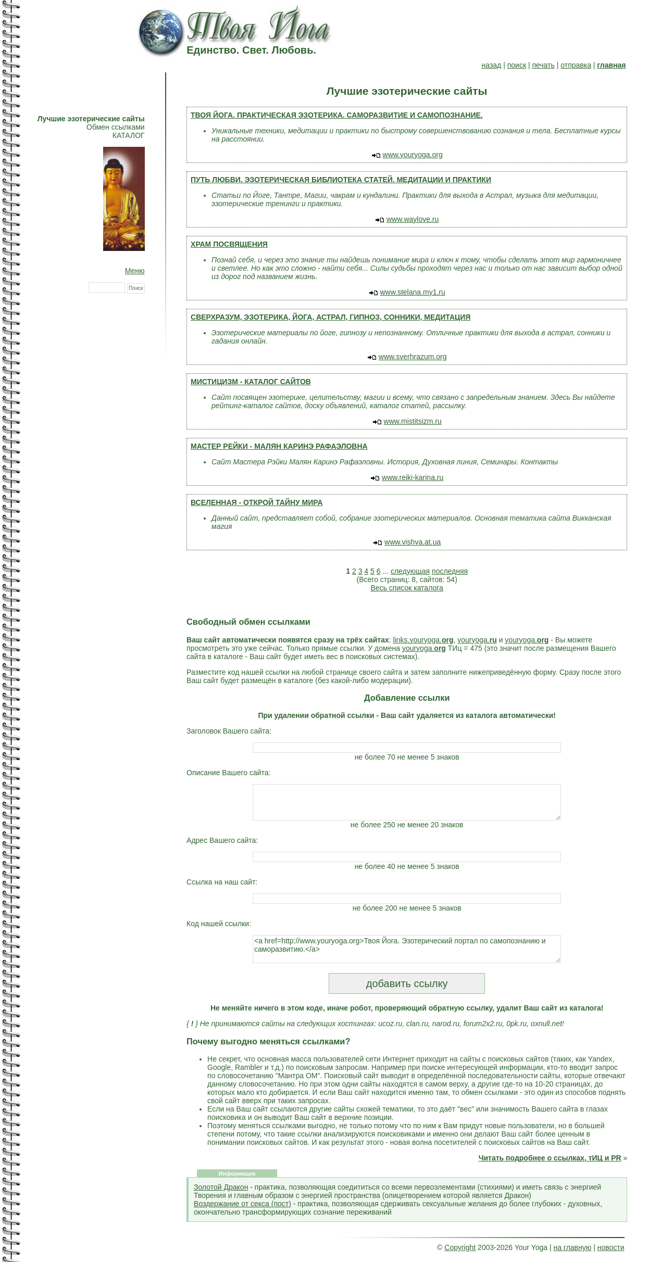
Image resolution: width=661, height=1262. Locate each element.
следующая (410, 571)
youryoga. (476, 640)
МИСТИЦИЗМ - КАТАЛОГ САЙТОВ (251, 381)
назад (492, 65)
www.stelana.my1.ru (412, 292)
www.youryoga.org (413, 154)
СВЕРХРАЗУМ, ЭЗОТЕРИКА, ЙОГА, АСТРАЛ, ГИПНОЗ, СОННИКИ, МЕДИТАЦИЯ (330, 317)
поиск (516, 65)
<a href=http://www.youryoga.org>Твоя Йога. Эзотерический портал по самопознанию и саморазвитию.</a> (407, 949)
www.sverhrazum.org (413, 356)
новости (611, 1247)
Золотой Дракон (221, 1187)
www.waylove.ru (412, 219)
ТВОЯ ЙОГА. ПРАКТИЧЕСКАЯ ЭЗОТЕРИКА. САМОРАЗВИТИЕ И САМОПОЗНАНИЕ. (337, 115)
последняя (450, 571)
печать (543, 65)
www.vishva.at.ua (412, 542)
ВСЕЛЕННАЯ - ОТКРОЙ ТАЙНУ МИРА (257, 502)
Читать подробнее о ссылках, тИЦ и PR (550, 1158)
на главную (572, 1247)
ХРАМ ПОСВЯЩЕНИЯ (229, 244)
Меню (135, 271)
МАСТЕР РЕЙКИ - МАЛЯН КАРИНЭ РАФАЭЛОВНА (279, 446)
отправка (575, 65)
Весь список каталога (407, 588)
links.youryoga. (423, 640)
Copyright (460, 1247)
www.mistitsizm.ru (413, 421)
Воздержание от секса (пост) (242, 1204)
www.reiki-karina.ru (412, 477)
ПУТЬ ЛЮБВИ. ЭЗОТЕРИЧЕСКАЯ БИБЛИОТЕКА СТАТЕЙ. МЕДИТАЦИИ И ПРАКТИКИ (341, 179)
